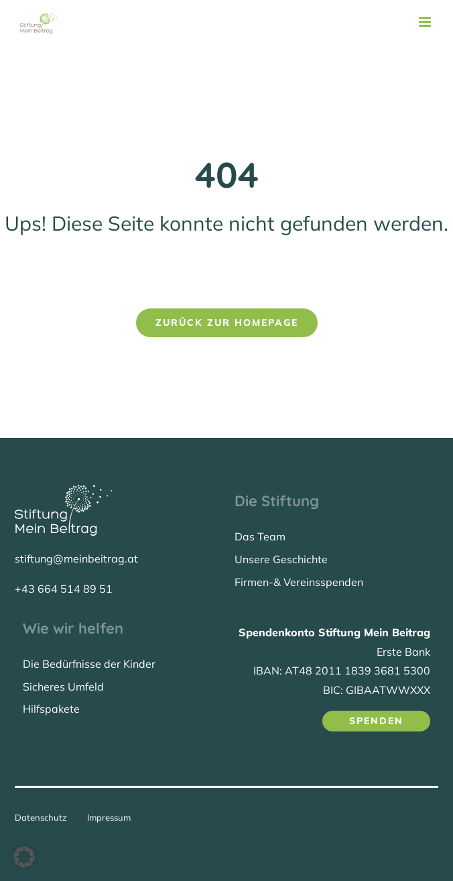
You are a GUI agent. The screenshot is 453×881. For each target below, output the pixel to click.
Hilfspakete (51, 708)
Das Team (260, 536)
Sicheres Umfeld (63, 686)
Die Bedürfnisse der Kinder (89, 663)
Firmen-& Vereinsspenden (299, 582)
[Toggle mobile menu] (426, 22)
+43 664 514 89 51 (64, 588)
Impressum (109, 817)
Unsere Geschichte (281, 559)
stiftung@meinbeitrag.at (76, 558)
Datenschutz (41, 817)
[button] (24, 857)
